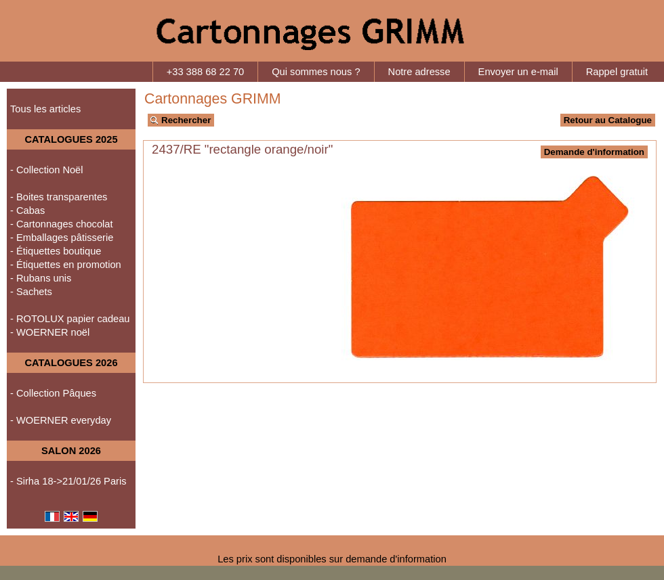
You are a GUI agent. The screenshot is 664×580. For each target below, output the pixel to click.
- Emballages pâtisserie (61, 237)
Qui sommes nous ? (316, 71)
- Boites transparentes (58, 197)
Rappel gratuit (617, 71)
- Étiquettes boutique (55, 251)
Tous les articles (45, 109)
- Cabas (27, 210)
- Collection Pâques (53, 393)
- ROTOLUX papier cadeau (70, 318)
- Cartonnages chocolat (61, 224)
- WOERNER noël (49, 332)
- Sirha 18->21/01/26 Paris (68, 481)
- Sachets (31, 291)
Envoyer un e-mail (518, 71)
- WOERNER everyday (60, 420)
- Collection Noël (46, 169)
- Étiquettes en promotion (65, 264)
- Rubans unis (40, 278)
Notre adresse (419, 71)
